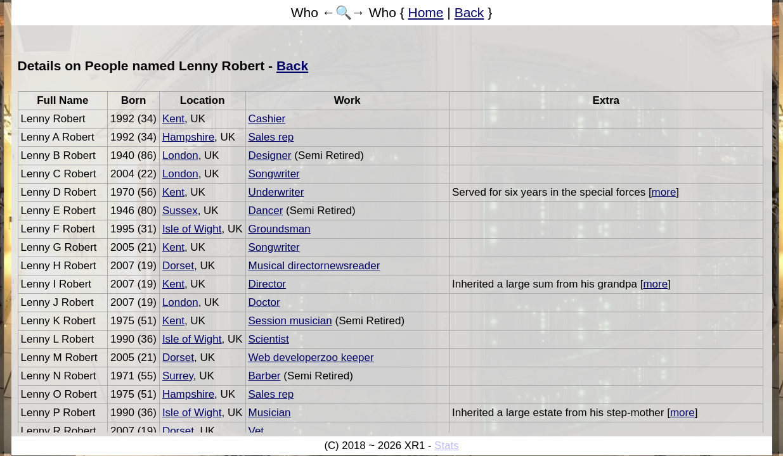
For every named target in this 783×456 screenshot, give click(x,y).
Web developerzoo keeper (311, 358)
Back (469, 12)
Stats (446, 446)
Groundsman (280, 229)
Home (426, 12)
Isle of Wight (192, 229)
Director (268, 284)
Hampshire (188, 137)
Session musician (290, 321)
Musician (270, 413)
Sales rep (271, 137)
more (664, 192)
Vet (256, 431)
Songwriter (274, 174)
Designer (270, 155)
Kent (173, 119)
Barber (265, 376)
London (180, 155)
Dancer (266, 211)
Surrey (177, 376)
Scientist (269, 339)
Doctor (264, 302)
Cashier (267, 119)
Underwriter (276, 192)
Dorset (178, 266)
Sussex (180, 211)
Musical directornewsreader (314, 266)
